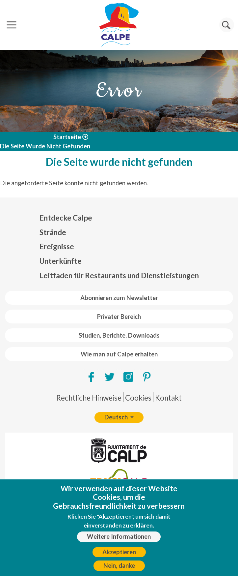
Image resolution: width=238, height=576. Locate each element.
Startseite (67, 136)
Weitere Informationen (119, 540)
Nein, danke (119, 569)
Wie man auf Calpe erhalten (119, 354)
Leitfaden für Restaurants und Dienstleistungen (119, 275)
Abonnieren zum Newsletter (119, 297)
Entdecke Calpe (66, 217)
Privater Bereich (119, 316)
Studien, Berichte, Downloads (119, 335)
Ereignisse (57, 246)
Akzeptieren (119, 555)
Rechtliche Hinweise (88, 397)
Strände (53, 232)
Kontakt (168, 397)
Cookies (138, 397)
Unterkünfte (61, 261)
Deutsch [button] (116, 417)
